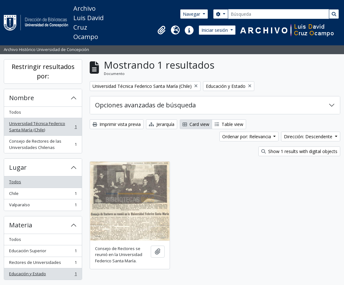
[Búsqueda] (278, 14)
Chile (43, 195)
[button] (161, 30)
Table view (229, 124)
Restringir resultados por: (43, 71)
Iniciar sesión (215, 30)
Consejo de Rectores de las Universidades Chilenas (43, 144)
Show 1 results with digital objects (299, 151)
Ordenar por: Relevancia (247, 137)
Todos (15, 112)
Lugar (18, 167)
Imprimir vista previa (117, 124)
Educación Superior (43, 252)
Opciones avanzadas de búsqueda (145, 105)
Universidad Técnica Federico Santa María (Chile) (43, 127)
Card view (196, 124)
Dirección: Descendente (309, 137)
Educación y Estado (43, 275)
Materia (20, 225)
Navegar (192, 14)
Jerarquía (161, 124)
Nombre (21, 98)
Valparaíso (43, 206)
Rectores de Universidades (43, 263)
